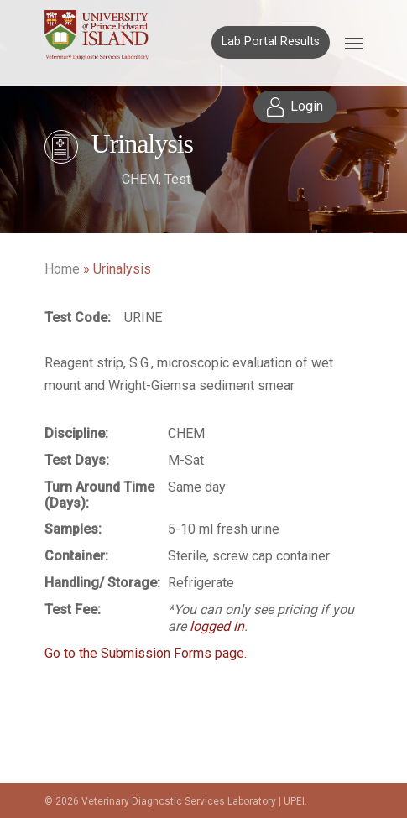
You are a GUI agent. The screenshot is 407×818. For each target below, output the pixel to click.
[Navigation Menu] (354, 42)
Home (62, 269)
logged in (217, 626)
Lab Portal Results (271, 41)
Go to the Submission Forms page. (145, 653)
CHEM (140, 179)
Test (177, 179)
